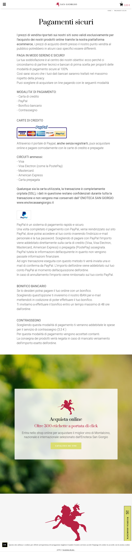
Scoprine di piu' (68, 550)
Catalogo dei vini (66, 446)
